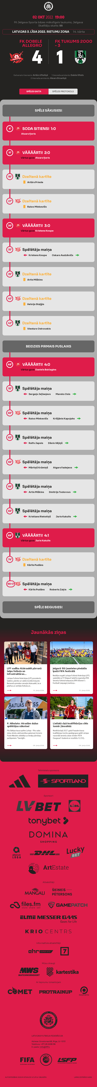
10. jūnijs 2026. (25, 690)
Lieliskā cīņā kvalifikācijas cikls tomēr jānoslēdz (70, 725)
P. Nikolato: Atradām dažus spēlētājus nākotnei (22, 725)
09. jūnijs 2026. (25, 745)
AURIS (89, 1077)
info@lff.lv (45, 1047)
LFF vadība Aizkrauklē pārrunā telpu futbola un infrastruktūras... (24, 671)
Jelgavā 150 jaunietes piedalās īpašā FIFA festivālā (70, 670)
